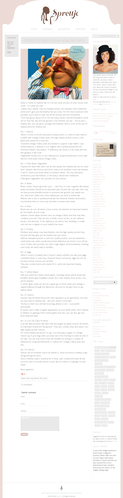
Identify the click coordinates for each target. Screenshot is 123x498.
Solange (112, 416)
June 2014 (96, 211)
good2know (64, 29)
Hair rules (96, 329)
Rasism (97, 416)
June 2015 (96, 184)
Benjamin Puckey (101, 360)
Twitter (113, 102)
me (94, 99)
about (94, 29)
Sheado (104, 416)
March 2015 (97, 191)
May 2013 (96, 235)
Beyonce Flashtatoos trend (105, 367)
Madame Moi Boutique (101, 303)
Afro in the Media (101, 357)
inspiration (48, 29)
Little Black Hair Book (103, 399)
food (97, 390)
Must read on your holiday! (103, 116)
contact (79, 493)
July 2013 (96, 233)
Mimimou (96, 334)
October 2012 (98, 243)
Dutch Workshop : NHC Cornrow (105, 114)
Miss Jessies (97, 336)
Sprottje (59, 496)
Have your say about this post (34, 378)
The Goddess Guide (100, 312)
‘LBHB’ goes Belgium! (100, 121)
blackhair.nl (99, 373)
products (111, 412)
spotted (105, 419)
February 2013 (98, 238)
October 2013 (98, 226)
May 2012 (96, 253)
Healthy (98, 393)
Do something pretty (101, 295)
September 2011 (99, 267)
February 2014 (98, 218)
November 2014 (99, 201)
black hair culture (101, 377)
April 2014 (96, 216)
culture (112, 380)
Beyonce (98, 364)
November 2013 (99, 223)
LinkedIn (96, 104)
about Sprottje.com (47, 493)
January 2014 (98, 221)
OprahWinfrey (100, 409)
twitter (70, 493)
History (105, 393)
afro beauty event (102, 354)
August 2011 (97, 270)
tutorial (98, 425)
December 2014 (99, 199)
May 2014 (96, 213)
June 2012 (96, 250)
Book (106, 380)
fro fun (103, 390)
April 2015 (96, 189)
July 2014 (96, 209)
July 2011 (96, 272)
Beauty (112, 357)
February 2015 (98, 194)
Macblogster (97, 300)
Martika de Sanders (100, 331)
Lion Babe (98, 396)
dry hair (111, 383)
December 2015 (99, 177)
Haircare (111, 390)
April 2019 (96, 165)
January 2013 (97, 240)
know (114, 441)
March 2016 (97, 172)
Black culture (100, 370)
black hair (110, 370)
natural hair (105, 403)
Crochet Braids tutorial (101, 118)
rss (75, 493)
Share (9, 52)
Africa (97, 351)
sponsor (57, 493)
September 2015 (99, 179)
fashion (111, 386)
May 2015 (96, 187)
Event (97, 386)
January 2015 (97, 196)
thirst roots (97, 315)
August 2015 (97, 182)
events (104, 386)
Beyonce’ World (99, 327)
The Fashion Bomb (100, 310)
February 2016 (98, 174)
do (96, 383)
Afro (102, 351)
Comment (40, 423)
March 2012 (97, 257)
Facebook (106, 104)
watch (105, 425)
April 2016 (96, 170)
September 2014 (99, 206)
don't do (102, 383)
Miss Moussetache (99, 305)
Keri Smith (96, 298)
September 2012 (99, 245)
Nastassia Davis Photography (103, 308)
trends (111, 422)
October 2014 (98, 204)
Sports (97, 419)
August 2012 (97, 248)
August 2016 (97, 167)
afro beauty (110, 351)
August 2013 (97, 230)
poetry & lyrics (100, 412)
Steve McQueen (101, 422)
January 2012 (97, 260)
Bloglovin (96, 293)
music (97, 403)
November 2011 (99, 262)
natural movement (102, 406)
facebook (64, 493)
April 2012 (96, 255)
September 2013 (99, 228)
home (34, 29)
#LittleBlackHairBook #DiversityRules (102, 347)
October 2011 (98, 265)
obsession (81, 29)
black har (98, 380)
